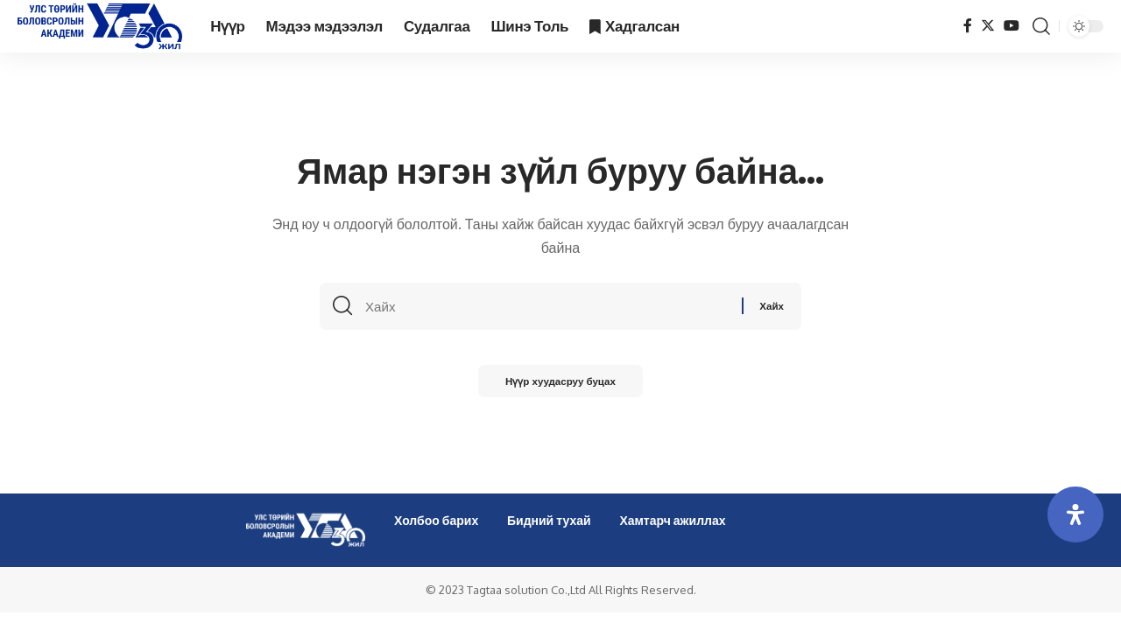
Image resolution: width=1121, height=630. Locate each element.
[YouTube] (1011, 26)
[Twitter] (987, 26)
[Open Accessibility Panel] (1075, 514)
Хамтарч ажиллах (672, 520)
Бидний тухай (549, 520)
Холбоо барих (436, 520)
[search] (1041, 26)
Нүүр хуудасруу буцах (560, 384)
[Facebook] (967, 26)
